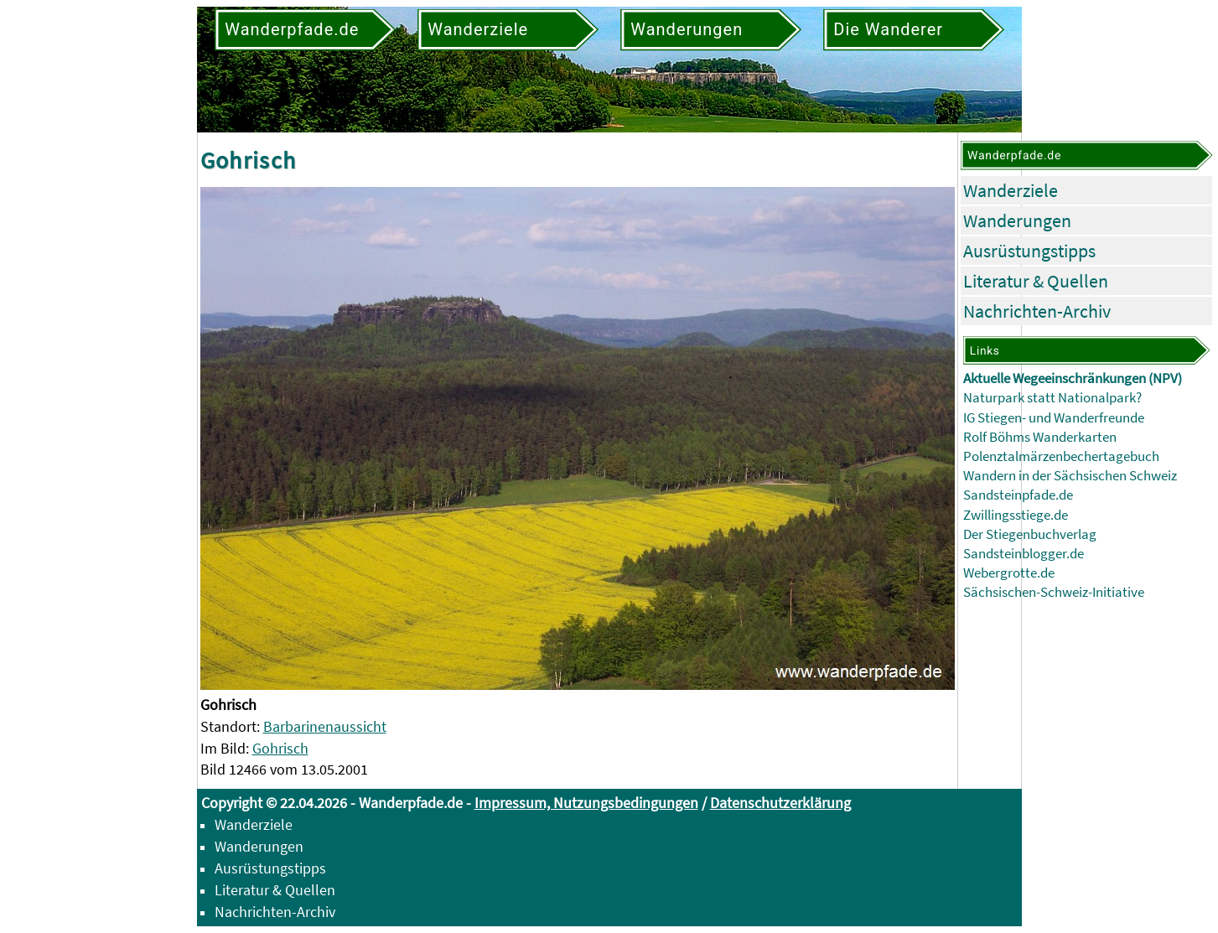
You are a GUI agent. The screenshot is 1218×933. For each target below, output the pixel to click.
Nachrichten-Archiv (1037, 311)
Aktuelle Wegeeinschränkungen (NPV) (1072, 378)
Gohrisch (280, 748)
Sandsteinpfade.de (1018, 495)
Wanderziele (1010, 190)
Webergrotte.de (1009, 573)
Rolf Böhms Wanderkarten (1040, 437)
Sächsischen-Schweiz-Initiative (1053, 592)
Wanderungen (1017, 220)
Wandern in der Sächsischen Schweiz (1070, 476)
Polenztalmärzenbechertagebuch (1061, 456)
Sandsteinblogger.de (1023, 553)
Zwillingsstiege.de (1015, 515)
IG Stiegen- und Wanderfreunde (1053, 418)
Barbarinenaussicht (324, 726)
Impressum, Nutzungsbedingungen (586, 802)
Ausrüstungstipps (1029, 250)
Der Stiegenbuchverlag (1029, 534)
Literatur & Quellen (1035, 281)
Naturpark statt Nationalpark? (1052, 398)
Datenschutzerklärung (780, 802)
